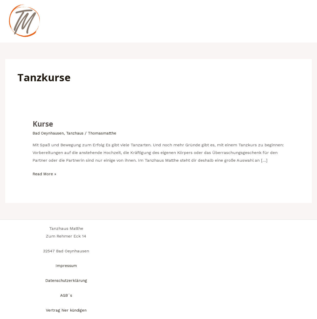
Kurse (43, 123)
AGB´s (66, 295)
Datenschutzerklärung (66, 280)
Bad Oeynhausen (49, 133)
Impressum (66, 265)
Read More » (45, 173)
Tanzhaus (77, 133)
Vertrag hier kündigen (66, 309)
